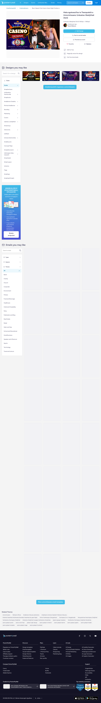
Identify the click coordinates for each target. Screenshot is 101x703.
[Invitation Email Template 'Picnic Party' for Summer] (32, 269)
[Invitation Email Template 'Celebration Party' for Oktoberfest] (32, 487)
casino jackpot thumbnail (36, 625)
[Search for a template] (11, 250)
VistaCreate (6, 670)
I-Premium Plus (44, 651)
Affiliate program (7, 654)
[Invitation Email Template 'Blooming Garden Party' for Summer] (71, 269)
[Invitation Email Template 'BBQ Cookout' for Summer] (32, 313)
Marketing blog (57, 654)
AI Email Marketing (71, 651)
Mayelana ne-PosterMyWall (10, 647)
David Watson (72, 26)
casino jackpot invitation (46, 622)
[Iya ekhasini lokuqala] (7, 3)
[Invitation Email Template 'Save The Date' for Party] (71, 531)
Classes (55, 649)
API (86, 677)
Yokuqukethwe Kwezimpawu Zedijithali (87, 617)
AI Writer (68, 654)
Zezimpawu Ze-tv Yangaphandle (67, 617)
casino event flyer (20, 622)
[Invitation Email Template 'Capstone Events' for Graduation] (32, 531)
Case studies (6, 651)
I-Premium (43, 649)
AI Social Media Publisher (73, 649)
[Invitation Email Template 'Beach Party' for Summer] (90, 269)
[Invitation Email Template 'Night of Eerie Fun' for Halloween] (71, 313)
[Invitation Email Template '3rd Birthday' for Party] (52, 356)
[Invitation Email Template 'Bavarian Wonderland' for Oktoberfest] (52, 400)
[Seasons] (20, 262)
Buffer (47, 670)
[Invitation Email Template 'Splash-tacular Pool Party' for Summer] (52, 269)
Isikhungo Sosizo (90, 670)
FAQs (86, 675)
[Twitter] (90, 636)
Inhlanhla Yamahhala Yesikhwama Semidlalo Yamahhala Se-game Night (20, 617)
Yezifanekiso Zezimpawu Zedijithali (11, 620)
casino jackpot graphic (72, 622)
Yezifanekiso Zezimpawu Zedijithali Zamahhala (79, 620)
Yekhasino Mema (17, 615)
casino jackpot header (86, 622)
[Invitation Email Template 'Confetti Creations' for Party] (52, 487)
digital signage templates (59, 620)
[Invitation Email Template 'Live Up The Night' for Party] (32, 574)
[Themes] (20, 267)
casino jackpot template (9, 625)
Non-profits (43, 658)
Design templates (28, 647)
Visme (47, 668)
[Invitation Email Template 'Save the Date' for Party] (32, 444)
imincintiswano (6, 615)
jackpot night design (32, 622)
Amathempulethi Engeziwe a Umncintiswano (60, 87)
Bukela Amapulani (11, 234)
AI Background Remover (89, 651)
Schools (42, 656)
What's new (6, 649)
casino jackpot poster (8, 622)
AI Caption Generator (88, 656)
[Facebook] (79, 636)
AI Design (68, 647)
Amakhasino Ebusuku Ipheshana (31, 615)
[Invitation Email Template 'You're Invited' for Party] (90, 313)
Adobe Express (7, 673)
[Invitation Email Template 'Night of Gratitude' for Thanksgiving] (52, 531)
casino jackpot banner (59, 622)
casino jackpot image (22, 625)
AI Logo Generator (87, 654)
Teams (42, 654)
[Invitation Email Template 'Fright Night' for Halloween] (32, 356)
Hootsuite (48, 673)
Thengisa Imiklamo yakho (10, 656)
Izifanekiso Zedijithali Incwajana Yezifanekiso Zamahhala (36, 620)
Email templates (27, 649)
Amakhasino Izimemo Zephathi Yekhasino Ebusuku (54, 615)
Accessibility (88, 673)
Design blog (56, 651)
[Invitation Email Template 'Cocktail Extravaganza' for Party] (52, 313)
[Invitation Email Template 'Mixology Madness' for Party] (90, 356)
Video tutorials (57, 647)
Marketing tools (27, 656)
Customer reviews (8, 658)
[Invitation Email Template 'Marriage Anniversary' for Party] (71, 400)
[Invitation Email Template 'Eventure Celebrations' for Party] (90, 487)
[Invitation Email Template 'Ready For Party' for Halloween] (52, 444)
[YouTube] (95, 636)
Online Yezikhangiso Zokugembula (48, 617)
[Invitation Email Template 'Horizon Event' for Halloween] (90, 444)
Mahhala (42, 647)
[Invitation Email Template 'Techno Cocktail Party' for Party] (52, 574)
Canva (4, 668)
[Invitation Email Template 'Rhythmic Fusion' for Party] (32, 400)
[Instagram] (85, 636)
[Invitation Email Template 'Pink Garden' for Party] (71, 444)
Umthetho (88, 679)
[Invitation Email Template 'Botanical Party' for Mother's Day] (90, 531)
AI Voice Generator (87, 649)
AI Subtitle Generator (88, 647)
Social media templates (29, 651)
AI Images (68, 656)
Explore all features (28, 658)
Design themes (27, 654)
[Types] (20, 257)
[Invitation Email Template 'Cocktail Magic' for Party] (71, 487)
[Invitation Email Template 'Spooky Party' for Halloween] (71, 356)
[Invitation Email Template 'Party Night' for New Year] (90, 400)
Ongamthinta (89, 668)
